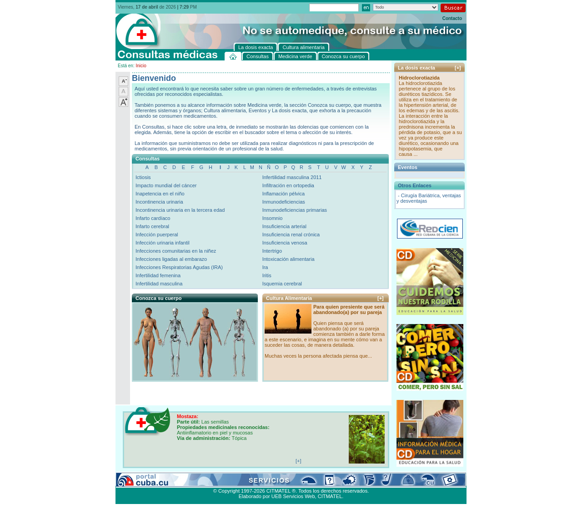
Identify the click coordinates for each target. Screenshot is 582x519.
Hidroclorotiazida (419, 77)
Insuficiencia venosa (284, 242)
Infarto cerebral (152, 226)
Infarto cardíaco (152, 218)
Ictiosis (143, 177)
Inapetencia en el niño (160, 193)
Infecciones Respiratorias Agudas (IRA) (179, 267)
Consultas (141, 480)
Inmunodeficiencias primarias (294, 210)
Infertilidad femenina (158, 275)
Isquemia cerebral (282, 283)
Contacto (452, 18)
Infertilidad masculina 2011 (292, 177)
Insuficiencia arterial (284, 226)
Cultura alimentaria (301, 480)
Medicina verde (173, 480)
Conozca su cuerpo (215, 480)
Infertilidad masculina (158, 283)
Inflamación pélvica (283, 193)
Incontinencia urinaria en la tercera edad (180, 210)
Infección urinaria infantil (162, 242)
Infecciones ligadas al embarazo (171, 259)
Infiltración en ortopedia (288, 185)
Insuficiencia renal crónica (291, 234)
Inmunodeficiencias (283, 202)
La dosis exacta (258, 480)
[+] (380, 298)
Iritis (266, 275)
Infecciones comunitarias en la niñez (175, 251)
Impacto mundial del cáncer (166, 185)
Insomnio (272, 218)
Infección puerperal (156, 234)
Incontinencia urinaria (159, 202)
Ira (265, 267)
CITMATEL (330, 496)
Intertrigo (272, 251)
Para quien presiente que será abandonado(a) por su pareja (349, 309)
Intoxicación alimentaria (288, 259)
